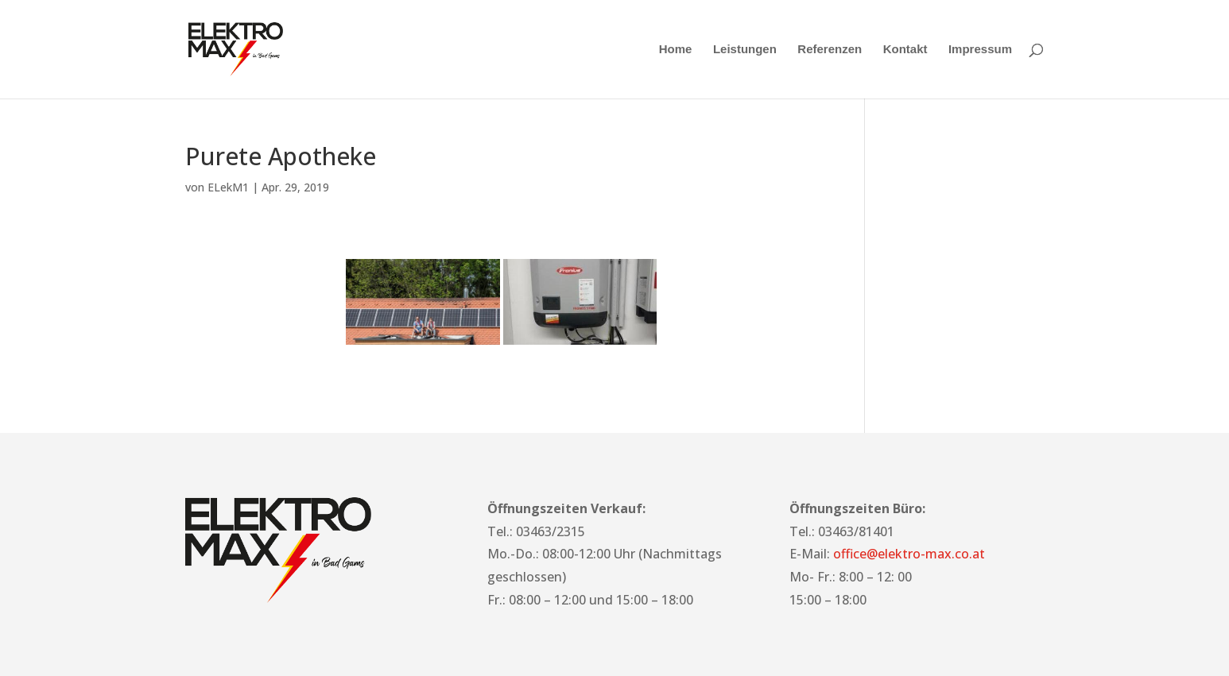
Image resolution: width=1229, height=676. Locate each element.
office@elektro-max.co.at (909, 553)
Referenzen (829, 50)
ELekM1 (228, 187)
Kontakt (905, 50)
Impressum (980, 50)
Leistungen (745, 50)
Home (675, 50)
